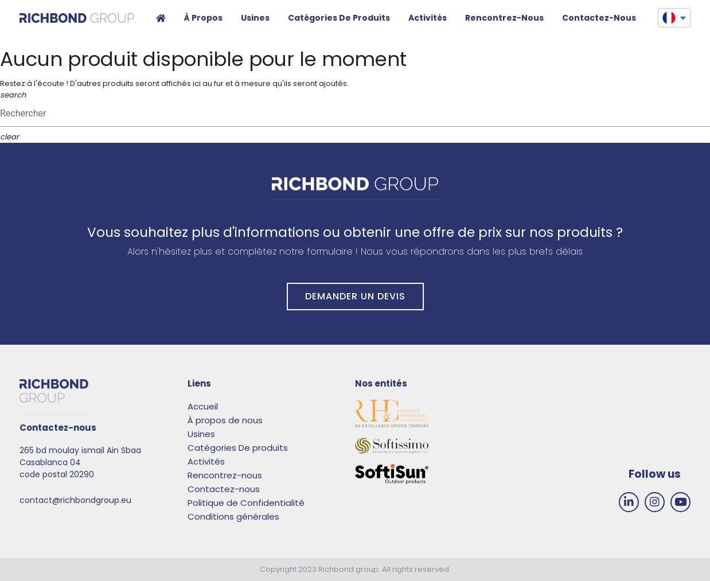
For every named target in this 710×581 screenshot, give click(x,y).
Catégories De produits (238, 448)
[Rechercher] (355, 113)
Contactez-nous (224, 489)
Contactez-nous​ (599, 18)
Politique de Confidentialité (246, 503)
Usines (255, 18)
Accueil (161, 19)
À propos (203, 18)
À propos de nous (225, 420)
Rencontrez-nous (504, 18)
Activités (427, 18)
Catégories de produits (339, 18)
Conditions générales (233, 516)
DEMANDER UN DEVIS (355, 296)
